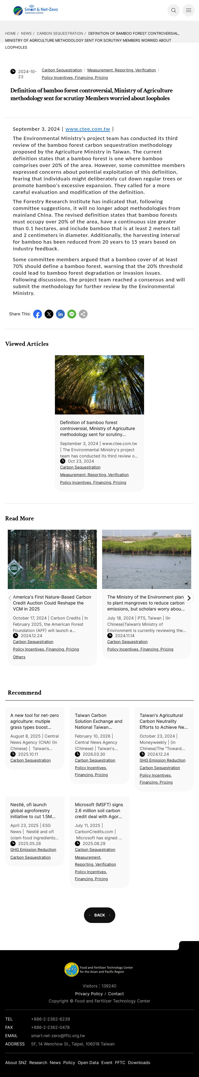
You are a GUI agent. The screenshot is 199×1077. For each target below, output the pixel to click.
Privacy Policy (89, 993)
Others (19, 656)
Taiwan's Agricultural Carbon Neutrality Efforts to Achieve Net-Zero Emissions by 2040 (164, 721)
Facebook (37, 314)
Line (71, 314)
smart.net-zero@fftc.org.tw (58, 1035)
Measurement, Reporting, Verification (95, 861)
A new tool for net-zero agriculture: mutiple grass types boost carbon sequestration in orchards (34, 721)
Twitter (49, 314)
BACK (99, 915)
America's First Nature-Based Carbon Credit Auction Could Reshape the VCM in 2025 (52, 603)
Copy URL (83, 314)
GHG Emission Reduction (163, 760)
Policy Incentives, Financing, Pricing (91, 771)
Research (38, 1062)
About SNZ (16, 1062)
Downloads (139, 1062)
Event (106, 1062)
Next (188, 598)
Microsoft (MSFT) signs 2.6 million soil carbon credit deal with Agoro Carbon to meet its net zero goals (99, 811)
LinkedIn (60, 314)
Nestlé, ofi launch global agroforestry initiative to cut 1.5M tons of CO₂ (31, 811)
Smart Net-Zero (35, 10)
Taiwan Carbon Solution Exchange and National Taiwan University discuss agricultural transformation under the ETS (99, 721)
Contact (116, 993)
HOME (10, 33)
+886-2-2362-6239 (50, 1019)
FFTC (120, 1062)
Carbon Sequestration (60, 33)
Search (173, 10)
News (26, 33)
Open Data (88, 1062)
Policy (69, 1062)
